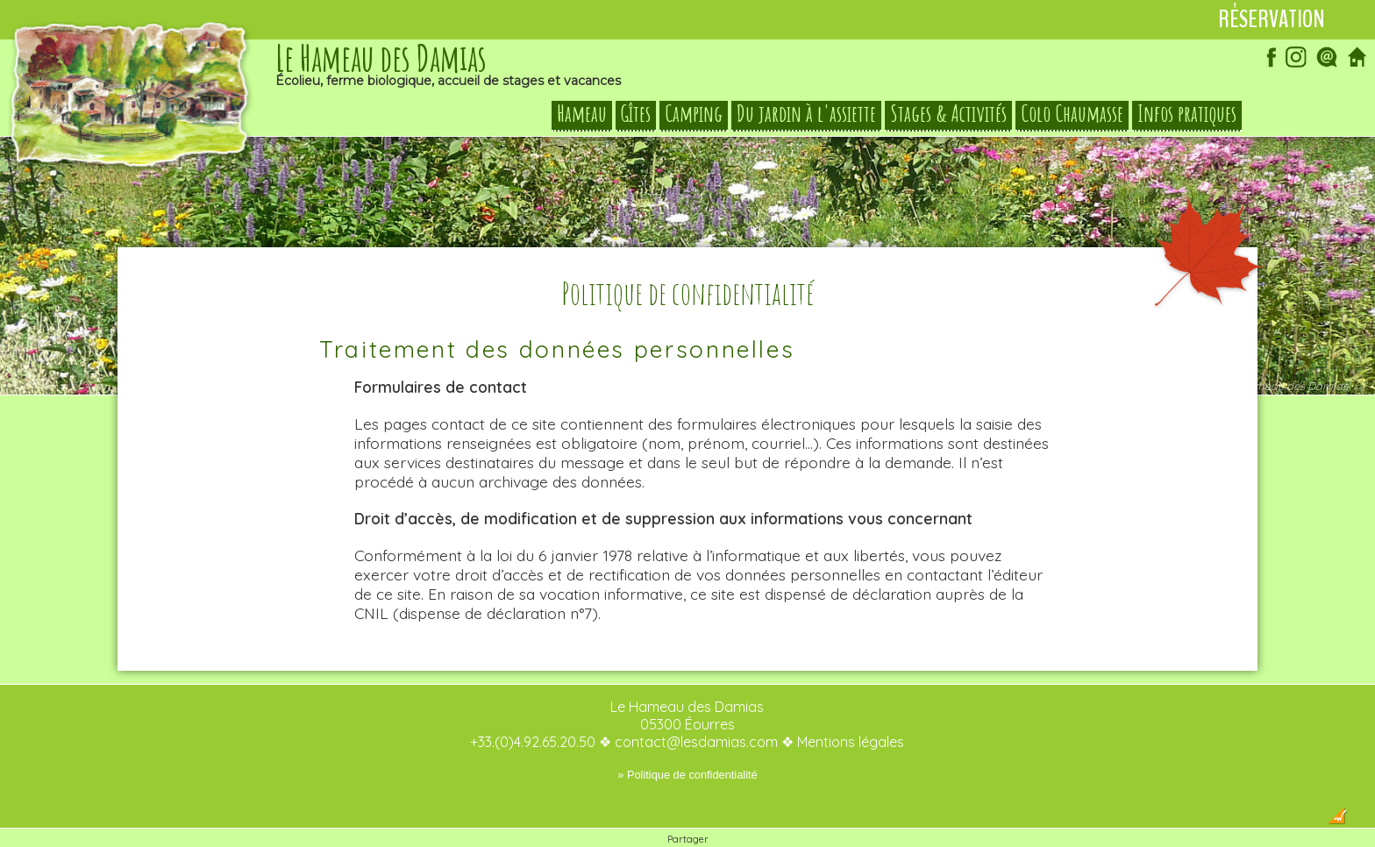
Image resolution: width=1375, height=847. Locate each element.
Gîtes (636, 114)
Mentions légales (850, 706)
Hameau (582, 114)
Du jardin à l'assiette (806, 114)
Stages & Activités (948, 114)
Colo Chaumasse (1072, 114)
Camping (694, 114)
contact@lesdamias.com (696, 706)
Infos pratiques (1186, 114)
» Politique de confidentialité (687, 739)
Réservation (1271, 19)
